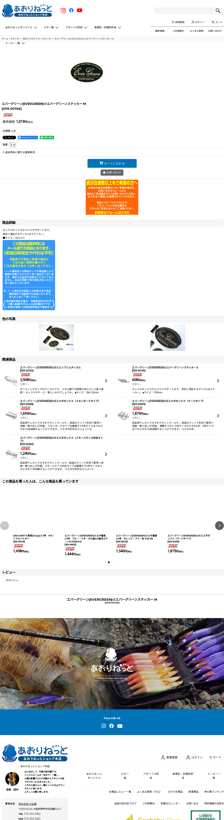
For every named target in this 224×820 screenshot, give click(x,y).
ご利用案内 (178, 30)
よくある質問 (196, 30)
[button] (4, 576)
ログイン (199, 22)
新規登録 (179, 22)
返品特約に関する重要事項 (19, 203)
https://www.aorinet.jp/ (112, 728)
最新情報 (159, 30)
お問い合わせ (215, 30)
